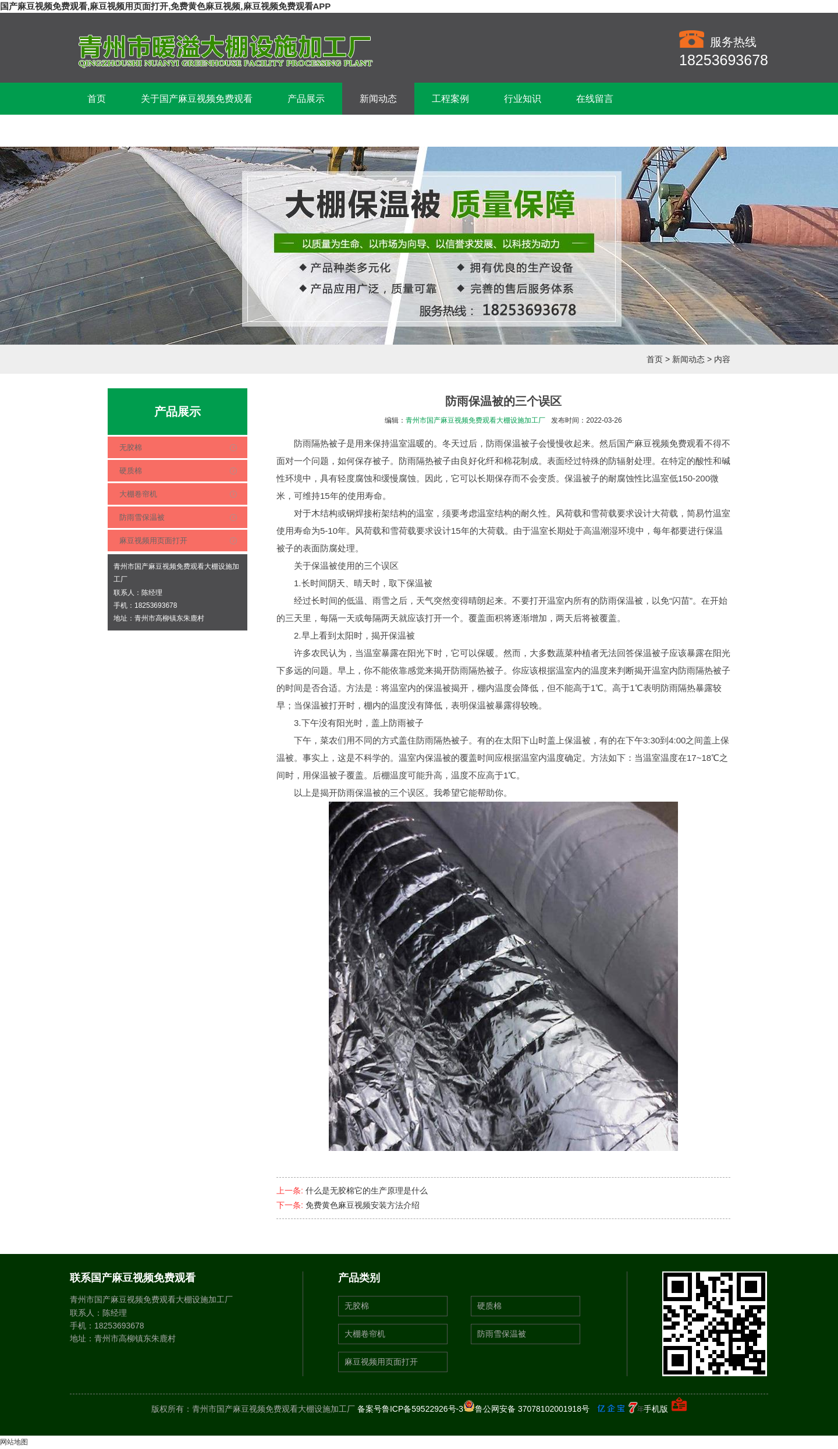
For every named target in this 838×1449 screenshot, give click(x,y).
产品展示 (306, 99)
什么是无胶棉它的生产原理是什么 (367, 1190)
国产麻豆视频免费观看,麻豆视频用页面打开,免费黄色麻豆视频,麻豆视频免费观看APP (165, 6)
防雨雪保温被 (142, 517)
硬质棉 (130, 470)
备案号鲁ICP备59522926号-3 (410, 1408)
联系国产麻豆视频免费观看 (143, 131)
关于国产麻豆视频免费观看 (197, 99)
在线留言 (594, 99)
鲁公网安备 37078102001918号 (526, 1408)
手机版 (656, 1408)
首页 (96, 99)
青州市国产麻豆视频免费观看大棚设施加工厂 (475, 420)
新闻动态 (378, 99)
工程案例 (450, 99)
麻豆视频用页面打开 (153, 540)
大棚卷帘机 (138, 494)
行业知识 (522, 99)
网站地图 (14, 1442)
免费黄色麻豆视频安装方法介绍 (363, 1205)
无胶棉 (130, 447)
